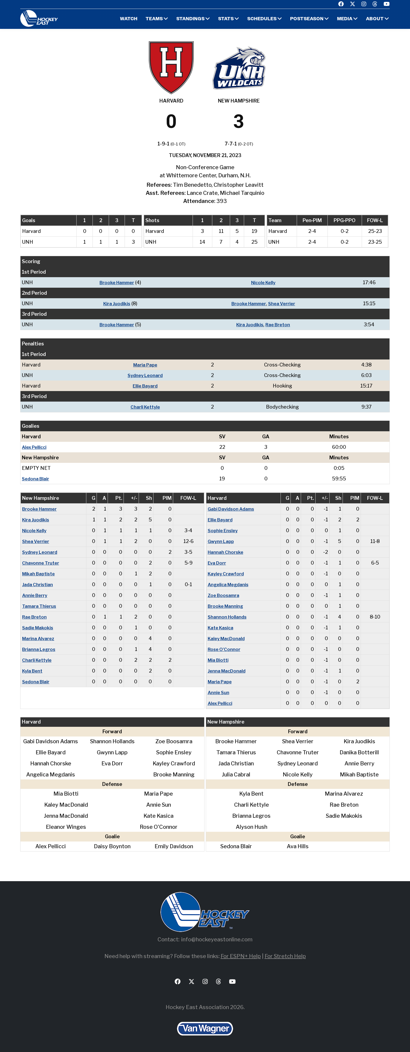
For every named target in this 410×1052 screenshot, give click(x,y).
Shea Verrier (284, 303)
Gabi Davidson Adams (232, 509)
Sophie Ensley (224, 530)
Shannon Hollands (228, 617)
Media (344, 19)
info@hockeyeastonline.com (216, 939)
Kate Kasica (221, 627)
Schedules (258, 19)
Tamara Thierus (39, 606)
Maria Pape (146, 365)
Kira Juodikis (115, 303)
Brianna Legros (39, 649)
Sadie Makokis (38, 627)
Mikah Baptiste (39, 573)
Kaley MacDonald (228, 638)
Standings (185, 19)
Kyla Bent (33, 671)
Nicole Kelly (264, 282)
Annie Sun (219, 692)
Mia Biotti (219, 660)
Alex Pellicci (35, 447)
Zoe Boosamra (224, 595)
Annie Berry (35, 595)
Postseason (304, 19)
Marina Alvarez (39, 638)
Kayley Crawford (227, 573)
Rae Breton (279, 324)
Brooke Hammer (115, 282)
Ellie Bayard (146, 386)
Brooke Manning (226, 606)
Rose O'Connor (225, 649)
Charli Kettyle (146, 407)
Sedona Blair (36, 478)
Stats (221, 19)
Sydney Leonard (146, 375)
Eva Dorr (217, 563)
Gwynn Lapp (222, 541)
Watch (121, 19)
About (375, 19)
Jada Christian (38, 584)
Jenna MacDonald (228, 671)
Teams (148, 19)
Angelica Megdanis (230, 584)
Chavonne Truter (41, 563)
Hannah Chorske (226, 552)
